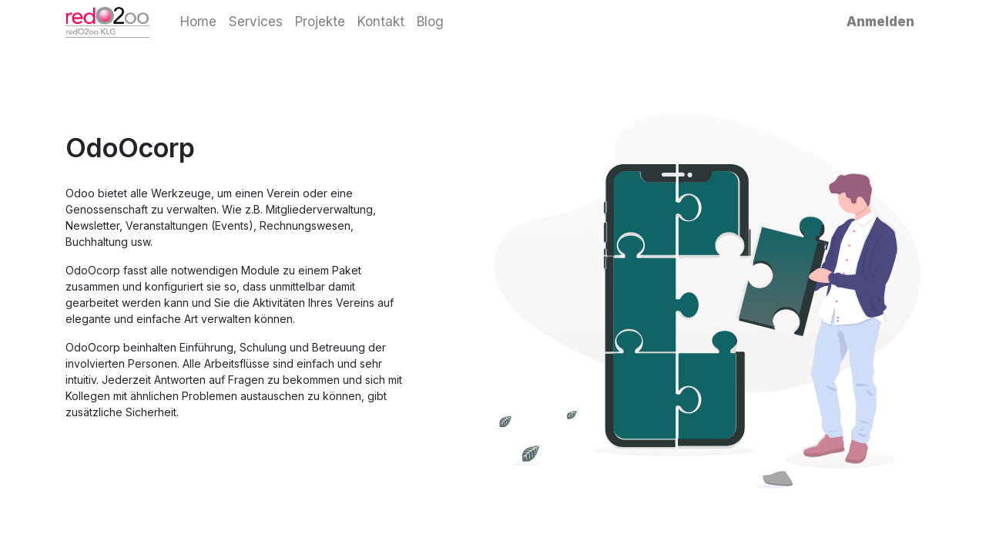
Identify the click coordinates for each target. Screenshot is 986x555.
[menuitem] (198, 22)
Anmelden (880, 21)
